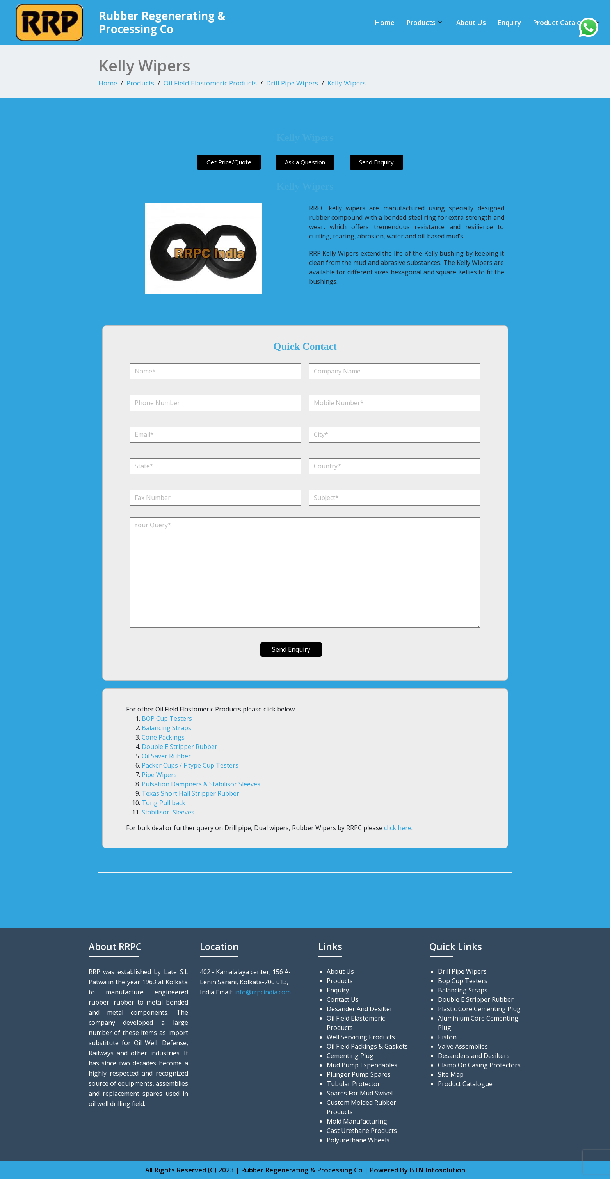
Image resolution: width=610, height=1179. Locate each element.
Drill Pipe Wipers (292, 82)
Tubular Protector (353, 1083)
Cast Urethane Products (362, 1130)
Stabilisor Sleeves (168, 812)
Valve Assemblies (463, 1046)
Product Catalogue (566, 22)
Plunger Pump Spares (359, 1074)
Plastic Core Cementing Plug (479, 1009)
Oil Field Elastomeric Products (210, 82)
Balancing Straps (166, 728)
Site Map (451, 1074)
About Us (471, 22)
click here (397, 827)
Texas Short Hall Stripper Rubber (190, 793)
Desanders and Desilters (474, 1055)
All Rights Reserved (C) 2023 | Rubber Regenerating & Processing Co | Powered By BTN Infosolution (305, 1169)
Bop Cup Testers (462, 980)
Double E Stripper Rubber (179, 746)
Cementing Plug (350, 1055)
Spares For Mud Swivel (360, 1093)
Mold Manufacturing (357, 1121)
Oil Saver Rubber (166, 756)
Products (424, 22)
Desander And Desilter (360, 1009)
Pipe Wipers (159, 774)
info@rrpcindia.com (262, 992)
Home (385, 22)
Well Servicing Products (361, 1037)
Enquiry (509, 22)
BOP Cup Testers (167, 718)
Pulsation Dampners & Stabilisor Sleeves (201, 784)
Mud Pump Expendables (362, 1065)
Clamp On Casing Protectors (479, 1065)
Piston (447, 1037)
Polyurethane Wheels (358, 1140)
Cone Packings (163, 737)
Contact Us (343, 999)
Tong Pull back (163, 802)
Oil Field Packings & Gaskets (367, 1046)
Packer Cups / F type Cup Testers (190, 765)
